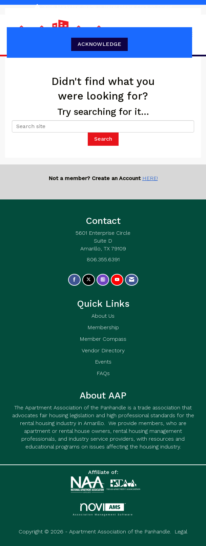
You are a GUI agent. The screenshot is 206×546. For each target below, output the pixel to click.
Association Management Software (103, 509)
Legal (180, 531)
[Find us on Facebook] (74, 280)
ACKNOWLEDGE (99, 44)
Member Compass (103, 339)
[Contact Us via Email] (131, 280)
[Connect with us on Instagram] (103, 280)
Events (103, 361)
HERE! (150, 178)
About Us (103, 316)
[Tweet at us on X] (88, 280)
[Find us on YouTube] (117, 280)
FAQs (103, 373)
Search (103, 139)
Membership (103, 327)
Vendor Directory (103, 350)
